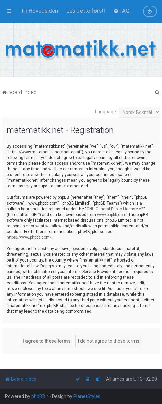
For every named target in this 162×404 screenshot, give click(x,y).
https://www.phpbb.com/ (29, 237)
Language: (106, 111)
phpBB (38, 396)
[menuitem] (39, 11)
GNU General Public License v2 (115, 209)
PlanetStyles (86, 396)
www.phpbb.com (111, 214)
